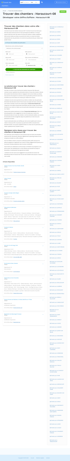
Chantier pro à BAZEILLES (56, 108)
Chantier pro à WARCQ (56, 170)
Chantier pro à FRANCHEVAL (57, 356)
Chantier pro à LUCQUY (56, 427)
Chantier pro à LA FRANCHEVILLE (54, 143)
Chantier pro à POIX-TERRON (57, 306)
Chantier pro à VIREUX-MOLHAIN (55, 126)
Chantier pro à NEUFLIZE (56, 339)
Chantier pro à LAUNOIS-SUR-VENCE (57, 380)
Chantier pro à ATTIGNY (56, 195)
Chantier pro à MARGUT (56, 319)
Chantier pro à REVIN (55, 39)
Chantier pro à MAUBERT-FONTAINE (56, 215)
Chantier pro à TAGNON (56, 254)
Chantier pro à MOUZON (56, 88)
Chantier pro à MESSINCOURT (57, 384)
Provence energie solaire (18, 201)
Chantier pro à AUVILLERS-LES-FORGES (56, 262)
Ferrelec (15, 239)
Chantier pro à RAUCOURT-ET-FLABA (57, 274)
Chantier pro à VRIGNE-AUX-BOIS (56, 63)
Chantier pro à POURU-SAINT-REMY (57, 199)
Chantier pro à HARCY (55, 398)
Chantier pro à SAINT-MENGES (57, 247)
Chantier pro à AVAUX (55, 401)
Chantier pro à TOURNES (56, 220)
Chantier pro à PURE (55, 375)
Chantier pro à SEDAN (55, 32)
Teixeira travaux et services (19, 172)
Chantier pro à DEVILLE (56, 232)
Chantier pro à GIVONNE (56, 239)
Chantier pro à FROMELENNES (57, 211)
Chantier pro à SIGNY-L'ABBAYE (55, 166)
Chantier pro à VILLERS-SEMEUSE (55, 73)
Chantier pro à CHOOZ (56, 323)
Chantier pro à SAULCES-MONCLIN (56, 361)
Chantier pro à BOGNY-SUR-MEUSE (56, 50)
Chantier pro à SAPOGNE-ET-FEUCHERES (56, 406)
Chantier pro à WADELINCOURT (53, 440)
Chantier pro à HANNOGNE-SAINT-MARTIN (56, 411)
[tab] (24, 166)
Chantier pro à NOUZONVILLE (57, 46)
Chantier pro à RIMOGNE (56, 156)
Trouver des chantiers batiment (15, 10)
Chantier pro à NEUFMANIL (57, 204)
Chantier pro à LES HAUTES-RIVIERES (56, 135)
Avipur (14, 186)
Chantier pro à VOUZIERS (56, 55)
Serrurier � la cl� (17, 257)
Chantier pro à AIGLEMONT (57, 139)
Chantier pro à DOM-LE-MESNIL (55, 224)
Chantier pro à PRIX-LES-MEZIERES (56, 178)
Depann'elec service (17, 293)
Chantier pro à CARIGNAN (56, 77)
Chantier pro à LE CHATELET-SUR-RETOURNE (57, 371)
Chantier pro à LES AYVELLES (57, 270)
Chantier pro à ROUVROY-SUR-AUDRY (57, 393)
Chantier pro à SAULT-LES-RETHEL (56, 112)
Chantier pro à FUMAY (56, 59)
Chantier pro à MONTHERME (57, 85)
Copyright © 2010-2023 (23, 458)
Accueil (4, 10)
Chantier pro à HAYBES (56, 104)
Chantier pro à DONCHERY (57, 96)
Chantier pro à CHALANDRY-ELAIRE (56, 388)
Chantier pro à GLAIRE (56, 279)
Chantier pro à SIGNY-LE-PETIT (57, 174)
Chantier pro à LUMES (56, 243)
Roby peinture (16, 221)
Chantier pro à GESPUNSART (57, 228)
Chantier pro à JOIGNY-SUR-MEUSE (56, 331)
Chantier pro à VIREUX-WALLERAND (55, 117)
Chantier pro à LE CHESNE (56, 250)
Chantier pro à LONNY (56, 424)
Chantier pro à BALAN (55, 148)
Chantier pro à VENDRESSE (57, 436)
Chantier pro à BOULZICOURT (57, 282)
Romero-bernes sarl (17, 307)
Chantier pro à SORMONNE (57, 353)
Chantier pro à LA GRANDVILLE (54, 310)
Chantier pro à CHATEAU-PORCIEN (56, 161)
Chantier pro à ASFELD (56, 258)
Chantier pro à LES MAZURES (57, 266)
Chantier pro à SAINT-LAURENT (55, 191)
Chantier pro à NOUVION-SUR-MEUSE (57, 100)
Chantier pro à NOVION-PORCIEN (56, 416)
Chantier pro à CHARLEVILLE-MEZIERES (57, 27)
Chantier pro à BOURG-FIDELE (57, 293)
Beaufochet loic (16, 322)
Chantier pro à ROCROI (56, 92)
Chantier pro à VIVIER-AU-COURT (56, 68)
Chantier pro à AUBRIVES (56, 286)
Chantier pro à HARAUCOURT (57, 302)
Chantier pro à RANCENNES (57, 335)
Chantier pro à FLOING (56, 81)
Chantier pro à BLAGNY (56, 183)
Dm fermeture (16, 271)
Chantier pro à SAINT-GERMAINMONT (55, 315)
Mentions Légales (40, 458)
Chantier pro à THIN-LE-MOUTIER (55, 366)
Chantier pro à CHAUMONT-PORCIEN (56, 432)
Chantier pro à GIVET (55, 43)
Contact (48, 458)
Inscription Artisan (61, 2)
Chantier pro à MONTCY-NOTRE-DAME (56, 152)
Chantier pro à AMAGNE (56, 327)
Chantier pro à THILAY (56, 236)
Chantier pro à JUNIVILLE (56, 207)
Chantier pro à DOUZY (56, 122)
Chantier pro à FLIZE (55, 186)
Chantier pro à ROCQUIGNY (57, 290)
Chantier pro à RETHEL (56, 35)
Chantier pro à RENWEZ (56, 130)
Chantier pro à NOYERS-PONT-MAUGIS (57, 343)
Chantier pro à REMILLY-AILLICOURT (56, 298)
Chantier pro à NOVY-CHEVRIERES (55, 348)
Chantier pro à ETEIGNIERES (57, 420)
